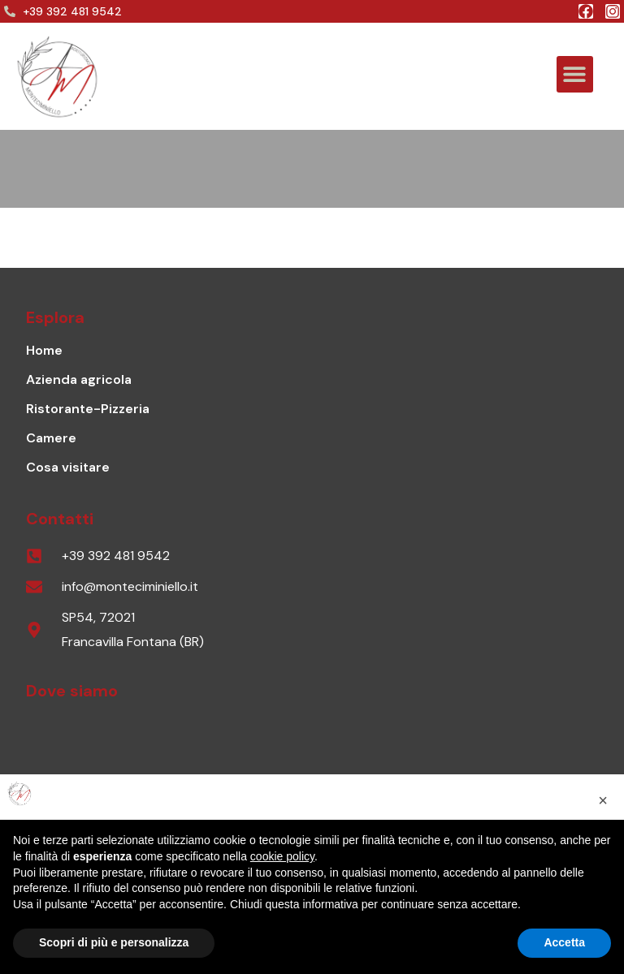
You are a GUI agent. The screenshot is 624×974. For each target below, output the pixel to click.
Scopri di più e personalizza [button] (113, 942)
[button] (575, 74)
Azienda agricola (79, 379)
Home (44, 350)
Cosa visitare (68, 467)
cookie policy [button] (282, 856)
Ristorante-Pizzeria (88, 408)
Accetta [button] (564, 942)
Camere (51, 437)
